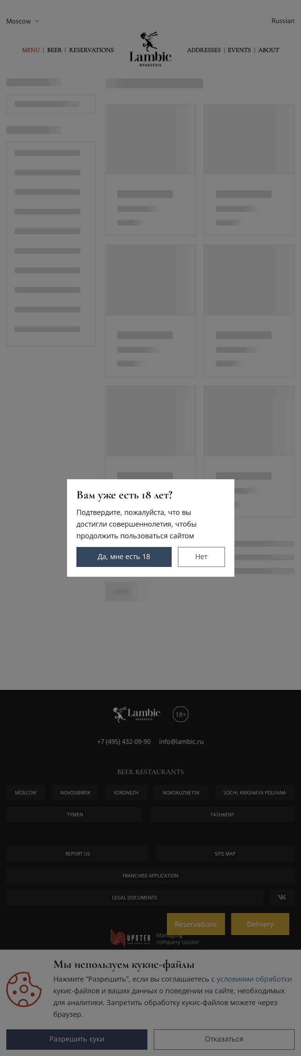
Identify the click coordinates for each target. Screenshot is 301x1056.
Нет (201, 556)
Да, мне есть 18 (124, 556)
